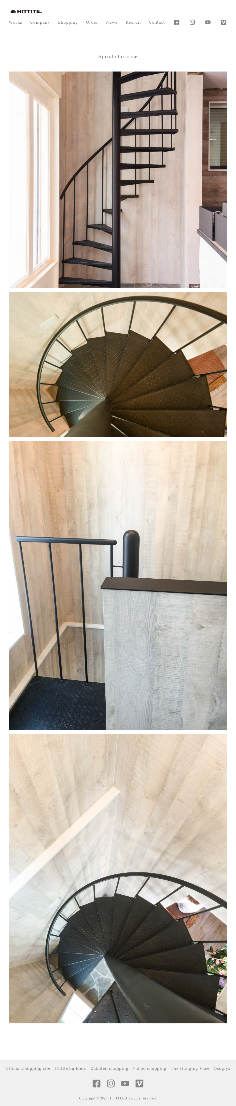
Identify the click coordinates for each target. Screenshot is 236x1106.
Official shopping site (28, 1068)
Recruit (133, 22)
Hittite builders (71, 1068)
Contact (157, 22)
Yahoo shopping (149, 1068)
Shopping (68, 22)
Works (15, 22)
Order (92, 22)
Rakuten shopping (109, 1068)
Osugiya (222, 1068)
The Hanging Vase (189, 1068)
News (111, 22)
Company (40, 22)
